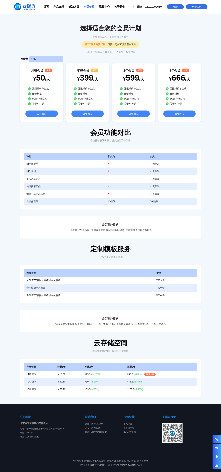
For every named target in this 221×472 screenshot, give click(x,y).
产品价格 (89, 6)
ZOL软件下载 (130, 432)
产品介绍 (58, 6)
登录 (175, 6)
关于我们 (119, 6)
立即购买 (41, 113)
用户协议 (131, 460)
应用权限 (121, 460)
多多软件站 (129, 428)
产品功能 (100, 460)
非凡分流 (128, 424)
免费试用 (196, 6)
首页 (46, 6)
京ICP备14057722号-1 (131, 465)
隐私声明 (111, 460)
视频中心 (104, 6)
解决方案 (74, 6)
